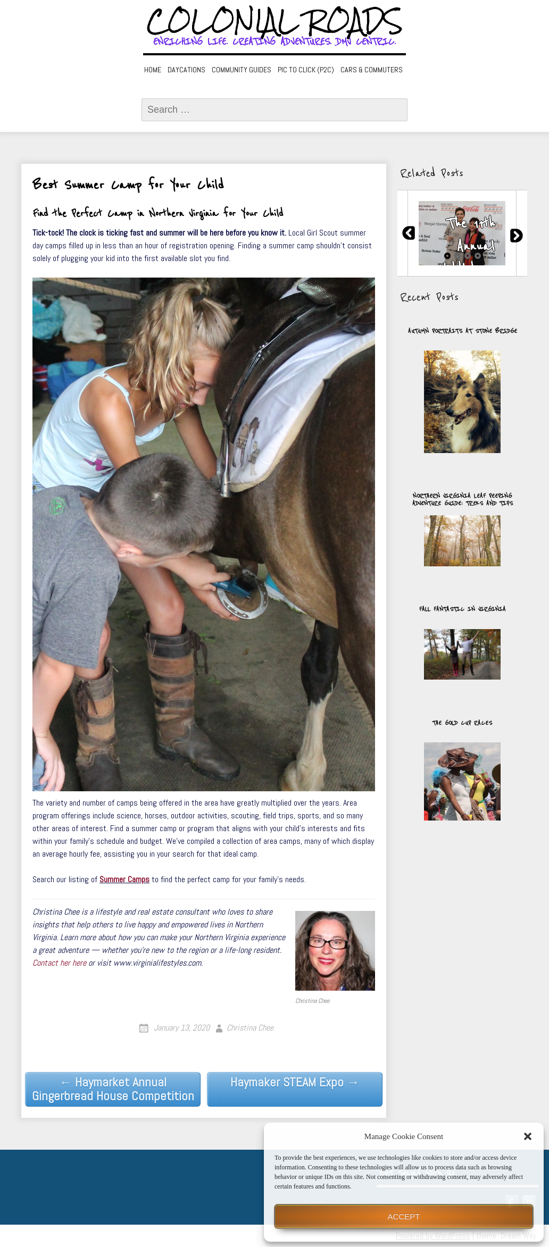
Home (152, 69)
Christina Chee (250, 1027)
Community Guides (241, 69)
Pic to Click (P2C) (306, 69)
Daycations (186, 69)
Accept (404, 1216)
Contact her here (59, 962)
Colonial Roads (275, 21)
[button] (527, 1136)
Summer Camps (124, 879)
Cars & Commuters (371, 69)
